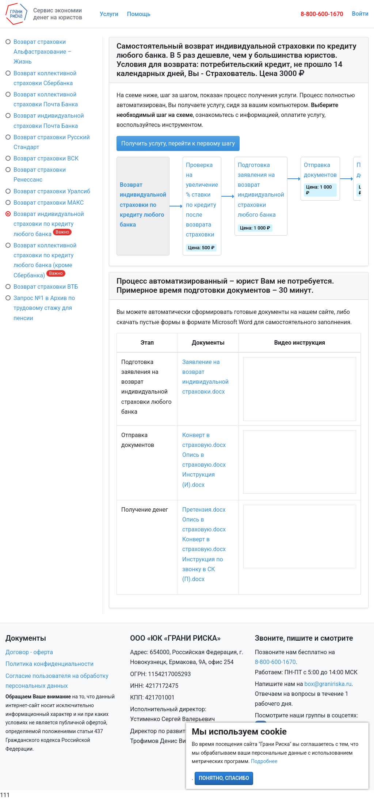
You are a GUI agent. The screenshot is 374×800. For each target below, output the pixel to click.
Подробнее (264, 761)
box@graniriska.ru (328, 683)
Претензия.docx (203, 509)
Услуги (109, 14)
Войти (360, 13)
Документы (25, 638)
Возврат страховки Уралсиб (52, 191)
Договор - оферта (29, 652)
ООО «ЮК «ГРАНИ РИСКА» (175, 638)
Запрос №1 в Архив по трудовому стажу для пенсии (44, 308)
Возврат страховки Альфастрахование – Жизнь (43, 51)
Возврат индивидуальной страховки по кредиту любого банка (49, 224)
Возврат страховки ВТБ (46, 286)
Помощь (138, 14)
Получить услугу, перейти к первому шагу (178, 143)
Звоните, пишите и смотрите (304, 638)
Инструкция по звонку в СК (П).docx (202, 569)
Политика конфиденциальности (49, 663)
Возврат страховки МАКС (49, 202)
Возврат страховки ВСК (46, 158)
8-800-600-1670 (322, 14)
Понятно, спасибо (224, 778)
